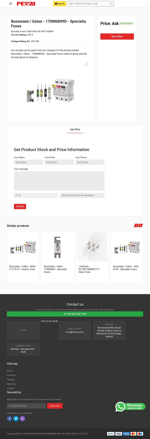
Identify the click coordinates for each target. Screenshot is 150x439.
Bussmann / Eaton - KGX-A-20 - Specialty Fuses (126, 268)
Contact (11, 388)
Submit (20, 206)
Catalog (10, 379)
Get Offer (117, 36)
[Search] (59, 3)
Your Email (50, 157)
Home (10, 370)
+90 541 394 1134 (75, 314)
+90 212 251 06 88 (49, 321)
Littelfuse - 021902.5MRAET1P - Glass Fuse (89, 269)
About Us (11, 384)
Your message (21, 169)
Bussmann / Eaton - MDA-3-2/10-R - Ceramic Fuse (22, 268)
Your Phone (81, 157)
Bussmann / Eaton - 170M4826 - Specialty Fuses (55, 269)
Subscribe (55, 406)
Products (11, 375)
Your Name (19, 157)
